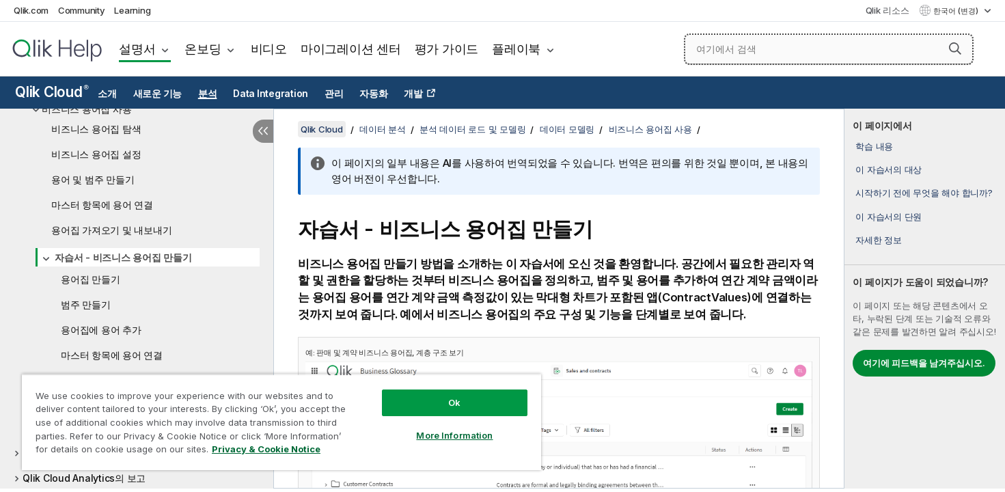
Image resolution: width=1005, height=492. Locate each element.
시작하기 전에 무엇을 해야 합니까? (923, 192)
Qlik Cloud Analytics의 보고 (84, 478)
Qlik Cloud (52, 91)
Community (81, 10)
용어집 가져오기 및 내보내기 (111, 230)
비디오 (269, 49)
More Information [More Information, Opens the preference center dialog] (454, 435)
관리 (334, 93)
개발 (413, 93)
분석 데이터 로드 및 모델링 (472, 129)
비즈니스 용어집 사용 (86, 109)
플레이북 (516, 49)
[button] (955, 48)
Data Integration (270, 93)
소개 (107, 93)
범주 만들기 (86, 304)
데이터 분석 (382, 129)
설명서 (137, 49)
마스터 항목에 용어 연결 (102, 204)
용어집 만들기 (90, 279)
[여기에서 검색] (829, 49)
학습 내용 (874, 146)
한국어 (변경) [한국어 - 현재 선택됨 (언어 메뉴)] (956, 11)
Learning (132, 10)
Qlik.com (31, 10)
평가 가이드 (447, 49)
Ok (454, 402)
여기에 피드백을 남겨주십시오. (924, 362)
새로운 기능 (157, 93)
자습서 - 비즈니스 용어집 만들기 (123, 257)
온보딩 (202, 49)
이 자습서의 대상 (888, 169)
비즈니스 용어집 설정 (96, 154)
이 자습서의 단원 (888, 216)
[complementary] (924, 299)
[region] (281, 422)
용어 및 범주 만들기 (92, 179)
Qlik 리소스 (887, 10)
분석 (207, 93)
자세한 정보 (878, 239)
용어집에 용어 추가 (101, 330)
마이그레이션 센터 (351, 49)
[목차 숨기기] (263, 131)
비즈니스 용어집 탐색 (96, 129)
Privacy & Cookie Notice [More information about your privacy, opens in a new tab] (266, 448)
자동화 (373, 93)
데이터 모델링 (567, 129)
